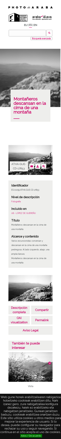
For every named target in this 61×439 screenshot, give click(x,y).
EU (25, 25)
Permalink (42, 320)
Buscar (49, 33)
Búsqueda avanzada (41, 38)
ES (30, 25)
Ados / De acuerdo (31, 435)
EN (35, 25)
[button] (49, 363)
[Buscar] (27, 33)
